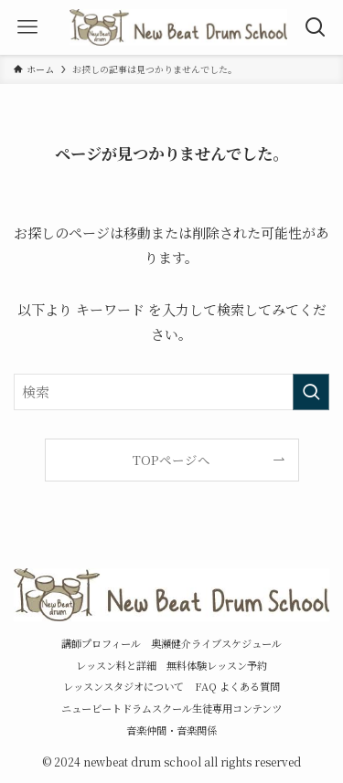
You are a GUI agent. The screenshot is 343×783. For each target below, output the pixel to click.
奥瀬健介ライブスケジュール (216, 643)
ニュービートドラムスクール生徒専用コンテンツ (171, 708)
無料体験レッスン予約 (216, 665)
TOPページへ (171, 459)
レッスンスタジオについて (123, 686)
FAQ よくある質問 (237, 686)
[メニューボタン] (27, 27)
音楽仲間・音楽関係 (171, 730)
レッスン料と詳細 (116, 665)
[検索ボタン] (315, 27)
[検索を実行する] (311, 392)
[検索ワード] (171, 392)
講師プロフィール (101, 643)
